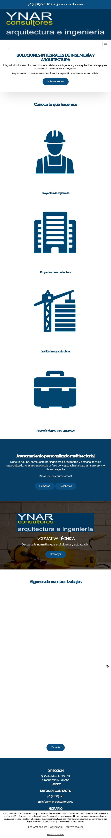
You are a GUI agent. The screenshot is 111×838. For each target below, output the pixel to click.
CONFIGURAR (56, 827)
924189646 (38, 4)
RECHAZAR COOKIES (37, 827)
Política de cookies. (55, 834)
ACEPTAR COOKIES (74, 827)
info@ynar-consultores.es (67, 4)
